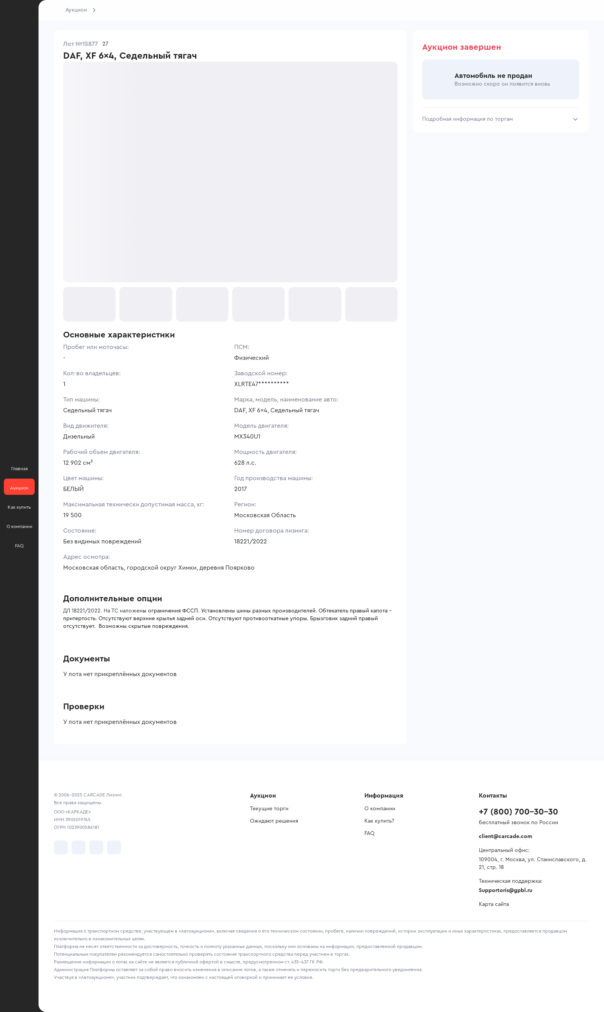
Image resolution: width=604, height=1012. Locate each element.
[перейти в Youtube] (96, 847)
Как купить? (379, 821)
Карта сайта (494, 904)
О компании (379, 808)
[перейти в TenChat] (114, 847)
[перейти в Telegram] (79, 847)
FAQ (369, 833)
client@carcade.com (505, 836)
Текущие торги (269, 808)
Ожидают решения (274, 821)
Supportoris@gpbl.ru (505, 890)
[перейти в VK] (61, 847)
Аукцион (76, 10)
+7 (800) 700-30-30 (518, 812)
